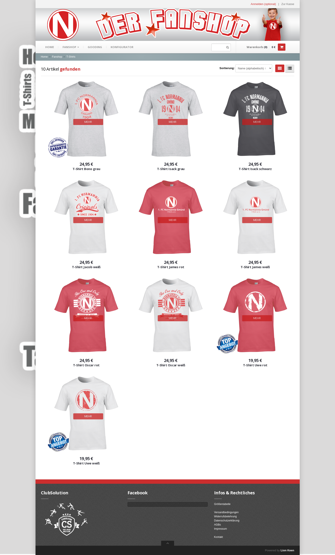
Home (49, 47)
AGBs (217, 524)
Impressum (220, 528)
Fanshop (71, 47)
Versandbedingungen (226, 512)
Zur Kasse (287, 4)
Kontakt (218, 537)
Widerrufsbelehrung (225, 516)
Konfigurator (122, 47)
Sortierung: (227, 68)
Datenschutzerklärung (227, 520)
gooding (95, 47)
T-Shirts (70, 56)
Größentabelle (222, 504)
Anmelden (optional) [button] (263, 4)
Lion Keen (287, 550)
